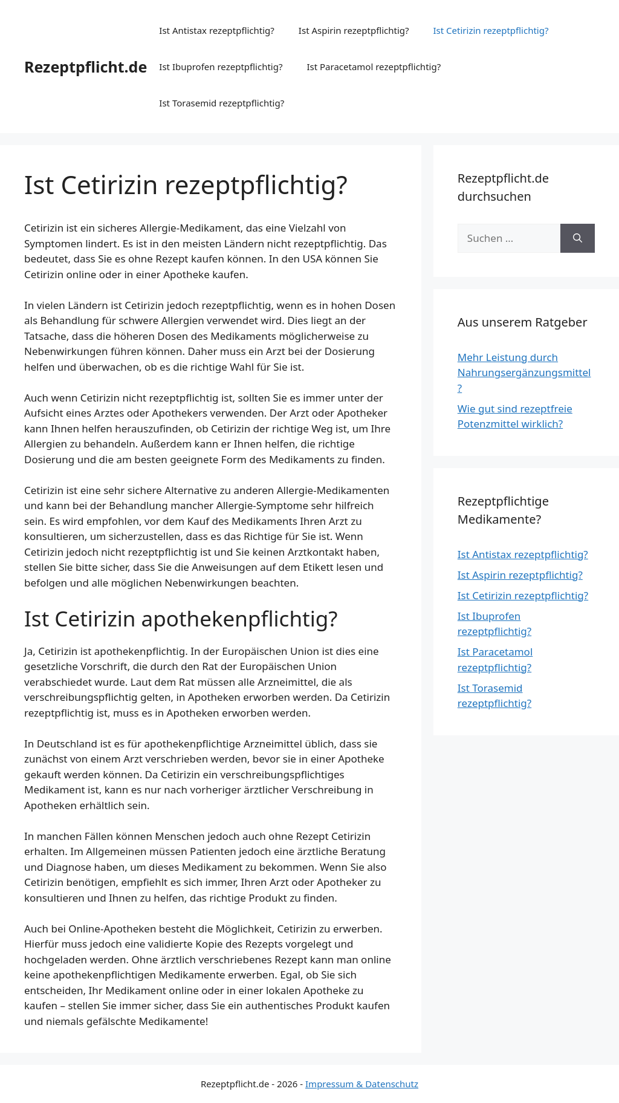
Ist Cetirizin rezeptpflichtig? (491, 30)
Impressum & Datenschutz (361, 1084)
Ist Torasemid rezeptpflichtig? (221, 103)
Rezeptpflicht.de (85, 66)
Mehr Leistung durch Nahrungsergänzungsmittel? (524, 372)
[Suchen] (577, 238)
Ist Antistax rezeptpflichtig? (216, 30)
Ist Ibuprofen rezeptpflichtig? (220, 66)
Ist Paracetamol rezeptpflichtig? (373, 66)
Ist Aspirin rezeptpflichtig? (354, 30)
